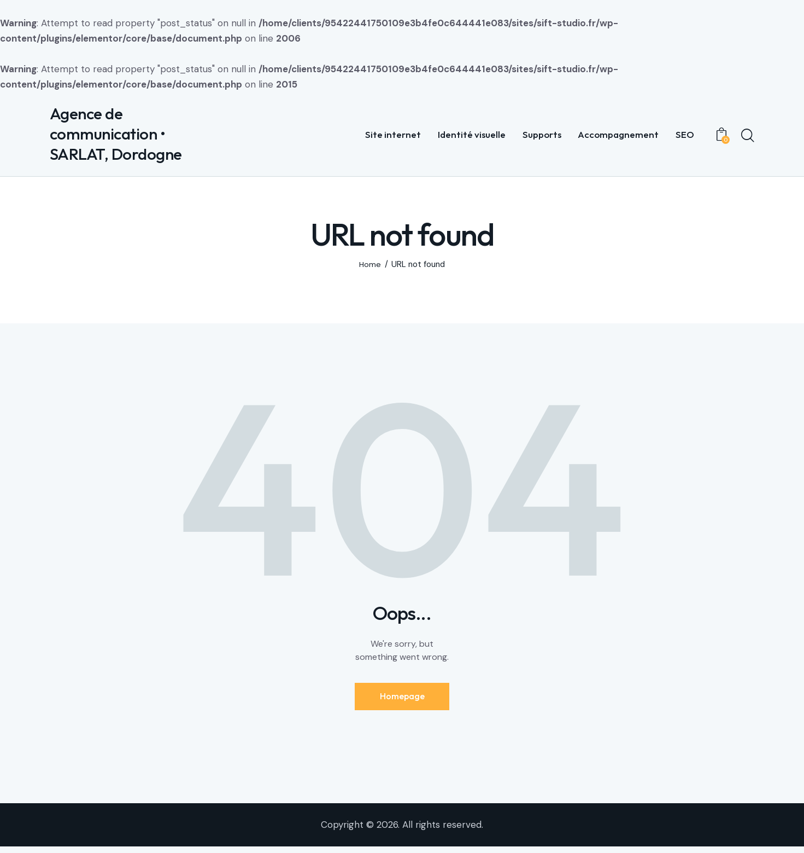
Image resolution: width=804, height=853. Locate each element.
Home (370, 267)
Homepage (402, 700)
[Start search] (747, 137)
